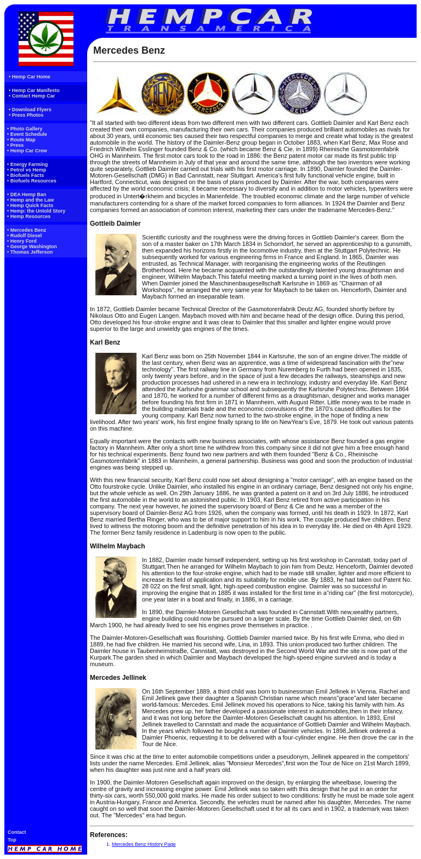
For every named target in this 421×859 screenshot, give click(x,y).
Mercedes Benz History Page (144, 844)
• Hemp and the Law (30, 200)
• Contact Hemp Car (32, 96)
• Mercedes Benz (26, 230)
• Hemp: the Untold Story (36, 211)
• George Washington (32, 246)
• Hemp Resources (28, 216)
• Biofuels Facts (25, 175)
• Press (15, 145)
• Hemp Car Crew (27, 150)
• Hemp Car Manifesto (34, 90)
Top (12, 840)
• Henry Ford (22, 241)
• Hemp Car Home (29, 76)
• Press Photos (26, 115)
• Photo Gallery (24, 128)
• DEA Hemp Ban (26, 194)
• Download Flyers (30, 109)
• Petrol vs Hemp (26, 170)
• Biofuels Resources (31, 181)
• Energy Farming (27, 164)
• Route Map (21, 139)
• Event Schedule (27, 134)
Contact (17, 832)
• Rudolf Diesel (24, 235)
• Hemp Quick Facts (30, 205)
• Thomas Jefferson (30, 252)
